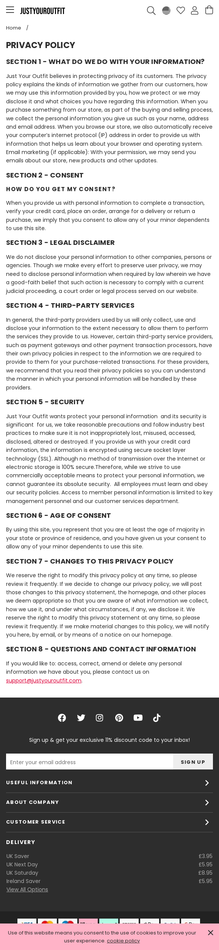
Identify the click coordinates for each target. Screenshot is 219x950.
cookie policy (123, 940)
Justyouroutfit (42, 10)
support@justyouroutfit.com (43, 680)
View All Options (27, 889)
